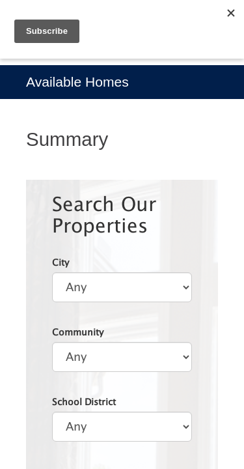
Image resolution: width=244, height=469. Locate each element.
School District (84, 401)
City (60, 262)
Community (77, 331)
